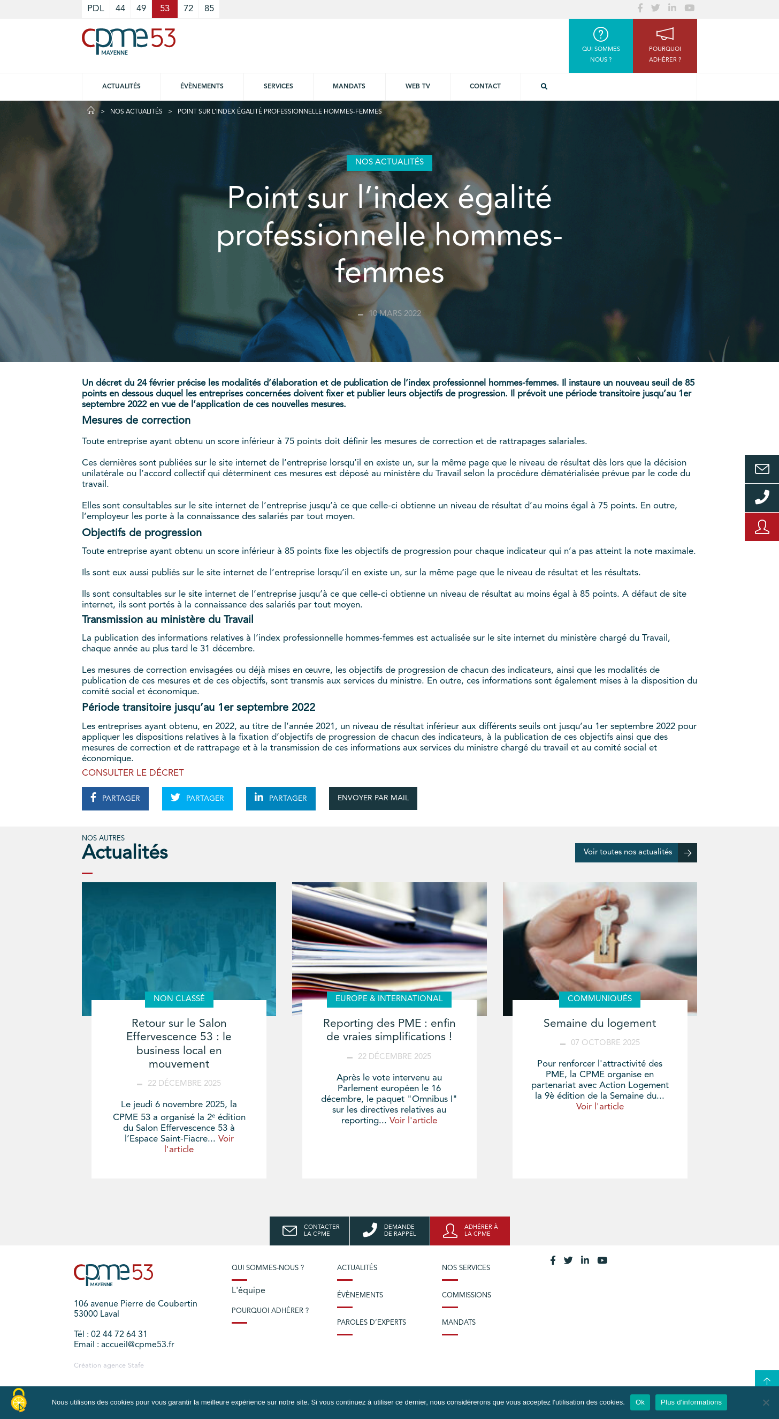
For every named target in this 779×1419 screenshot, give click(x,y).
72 (188, 8)
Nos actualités (136, 112)
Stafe (136, 1365)
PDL (95, 8)
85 (209, 8)
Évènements (202, 87)
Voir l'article (413, 1120)
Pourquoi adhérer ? (270, 1311)
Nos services (466, 1268)
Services (278, 87)
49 (141, 8)
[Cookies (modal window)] (18, 1401)
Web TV (418, 87)
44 (120, 8)
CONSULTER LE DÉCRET (133, 773)
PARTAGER (115, 797)
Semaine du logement (600, 1024)
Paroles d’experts (371, 1322)
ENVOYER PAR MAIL (373, 798)
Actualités (121, 87)
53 (165, 8)
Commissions (466, 1295)
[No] (765, 1402)
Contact (485, 87)
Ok (640, 1402)
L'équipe (248, 1291)
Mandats (349, 87)
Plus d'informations (691, 1402)
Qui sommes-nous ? (268, 1268)
